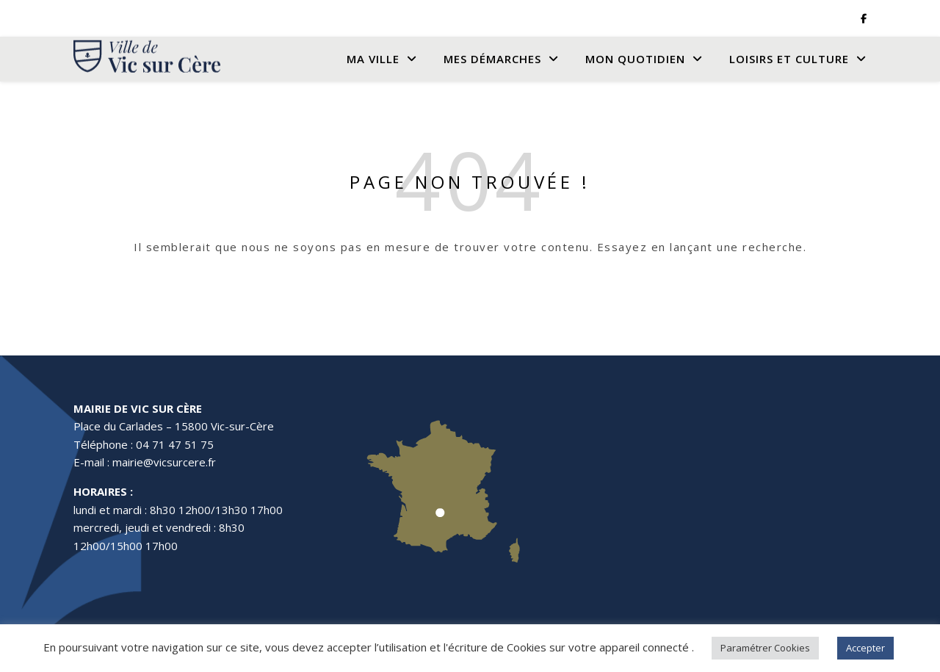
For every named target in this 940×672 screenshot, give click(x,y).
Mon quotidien (635, 58)
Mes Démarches (492, 58)
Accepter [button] (865, 647)
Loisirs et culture (789, 58)
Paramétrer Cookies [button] (765, 647)
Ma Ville (373, 58)
